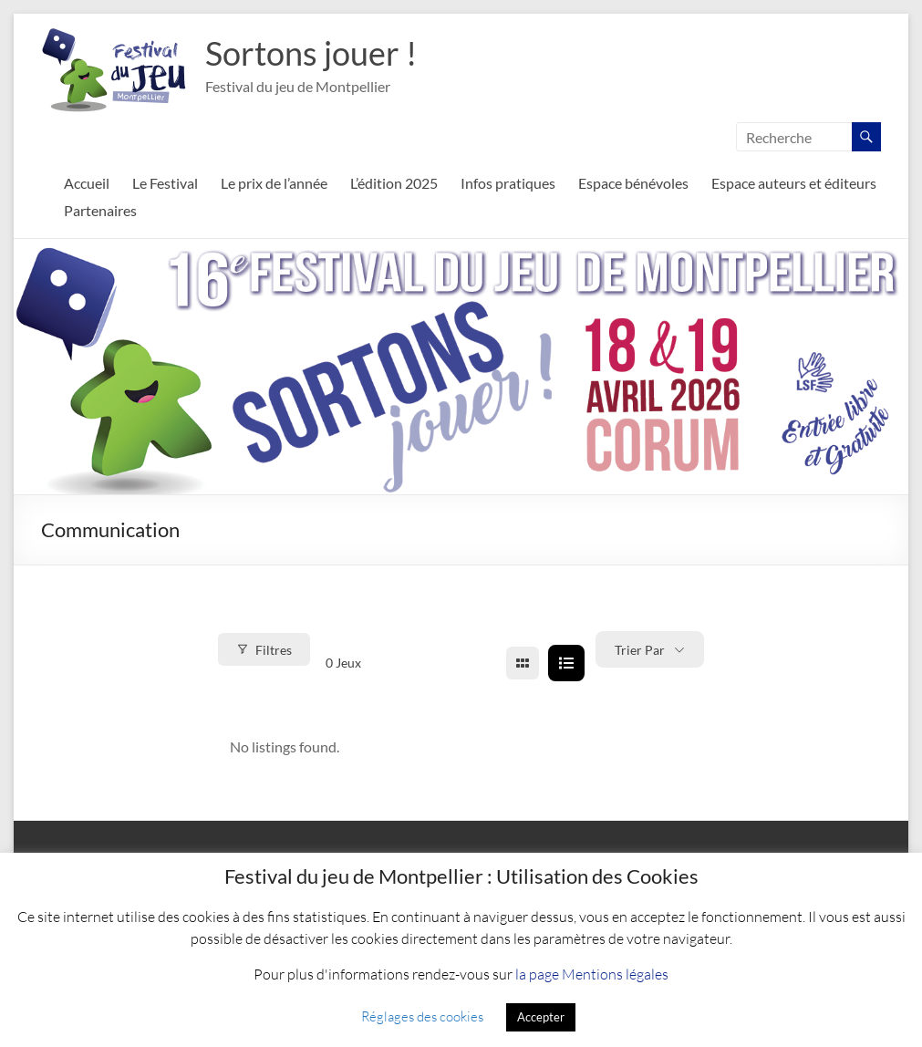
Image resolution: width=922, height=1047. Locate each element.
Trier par (640, 650)
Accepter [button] (541, 1017)
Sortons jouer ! (311, 53)
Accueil (86, 183)
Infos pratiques (508, 183)
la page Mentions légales (591, 973)
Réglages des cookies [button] (422, 1016)
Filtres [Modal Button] (264, 650)
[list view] (566, 663)
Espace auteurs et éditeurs (793, 183)
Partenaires (100, 210)
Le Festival (165, 183)
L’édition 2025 (394, 183)
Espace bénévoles (633, 183)
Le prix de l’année (274, 183)
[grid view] (522, 663)
